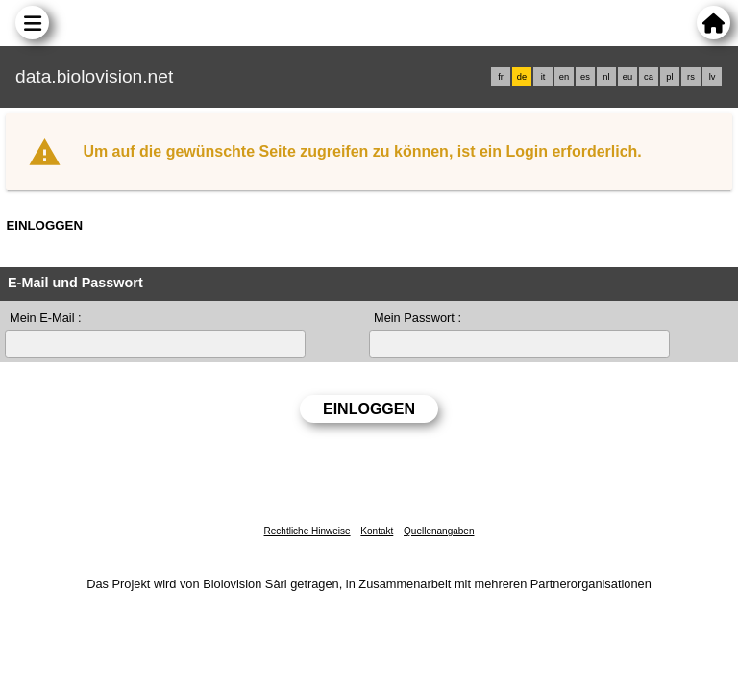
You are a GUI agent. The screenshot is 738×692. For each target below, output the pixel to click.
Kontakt (376, 531)
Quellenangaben (439, 531)
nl (606, 77)
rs (691, 77)
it (543, 77)
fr (501, 77)
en (564, 77)
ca (648, 77)
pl (669, 77)
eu (627, 77)
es (585, 77)
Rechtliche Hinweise (307, 531)
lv (712, 77)
